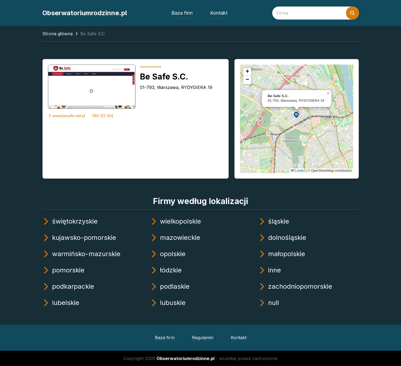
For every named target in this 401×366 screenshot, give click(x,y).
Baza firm (182, 13)
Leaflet (298, 171)
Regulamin (202, 337)
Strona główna (57, 33)
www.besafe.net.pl (66, 115)
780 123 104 (102, 115)
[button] (296, 114)
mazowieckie (150, 67)
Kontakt (218, 13)
